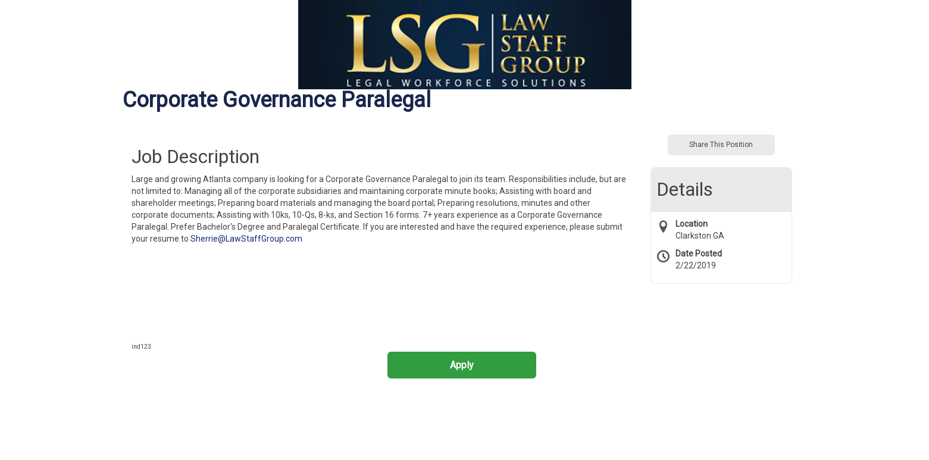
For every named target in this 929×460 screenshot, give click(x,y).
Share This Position (721, 144)
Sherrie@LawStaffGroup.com (246, 238)
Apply (462, 365)
